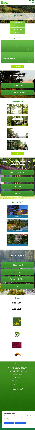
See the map (17, 391)
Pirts (17, 180)
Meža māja (17, 187)
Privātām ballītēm (17, 86)
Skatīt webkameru (17, 23)
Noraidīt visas (20, 422)
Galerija (17, 153)
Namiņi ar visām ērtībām (17, 173)
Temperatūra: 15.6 (17, 30)
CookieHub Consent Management (23, 425)
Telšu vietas (17, 194)
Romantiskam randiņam (17, 93)
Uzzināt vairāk (6, 419)
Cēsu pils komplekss (17, 244)
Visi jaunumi (17, 66)
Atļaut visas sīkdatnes (9, 422)
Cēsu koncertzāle (17, 216)
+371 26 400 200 (17, 33)
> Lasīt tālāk (30, 49)
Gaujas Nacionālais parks (17, 230)
